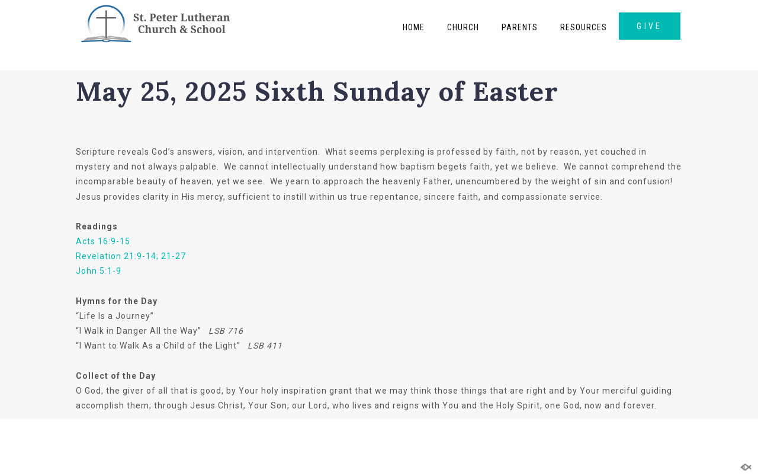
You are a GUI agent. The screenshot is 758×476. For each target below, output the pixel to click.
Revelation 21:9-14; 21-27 (131, 256)
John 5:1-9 (98, 271)
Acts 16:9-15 (103, 241)
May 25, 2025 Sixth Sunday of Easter (317, 91)
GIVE (649, 26)
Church (463, 27)
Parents (520, 27)
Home (414, 27)
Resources (583, 27)
